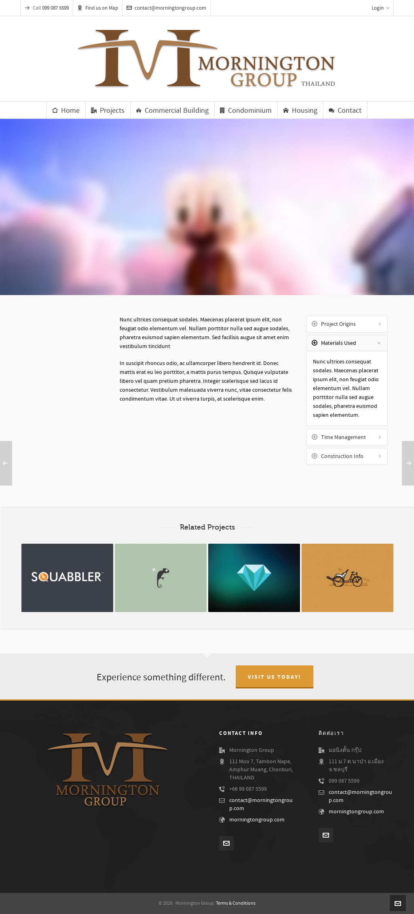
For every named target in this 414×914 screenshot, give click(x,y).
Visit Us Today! (274, 677)
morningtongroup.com (257, 819)
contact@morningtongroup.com (166, 8)
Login (380, 8)
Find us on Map (97, 8)
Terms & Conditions (236, 903)
